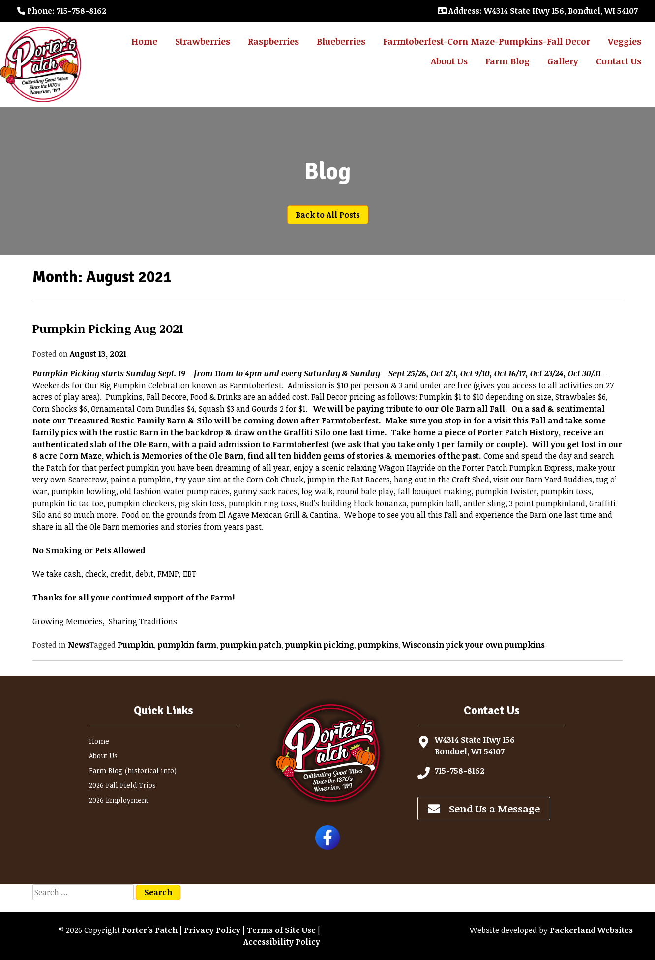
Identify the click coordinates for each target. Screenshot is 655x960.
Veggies (624, 41)
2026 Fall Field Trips (122, 785)
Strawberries (202, 41)
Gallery (562, 61)
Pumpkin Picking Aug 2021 (107, 328)
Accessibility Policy (281, 941)
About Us (449, 61)
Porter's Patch (150, 930)
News (78, 644)
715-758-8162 (459, 770)
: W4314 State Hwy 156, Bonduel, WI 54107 (538, 10)
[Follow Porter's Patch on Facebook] (327, 846)
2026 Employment (119, 800)
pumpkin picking (319, 644)
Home (144, 41)
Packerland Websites (591, 930)
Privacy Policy (212, 930)
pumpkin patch (250, 644)
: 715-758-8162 (61, 10)
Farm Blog (507, 61)
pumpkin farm (187, 644)
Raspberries (273, 41)
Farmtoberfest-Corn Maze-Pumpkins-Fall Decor (486, 41)
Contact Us (618, 61)
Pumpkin (136, 644)
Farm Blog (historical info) (133, 770)
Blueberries (341, 41)
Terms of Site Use (281, 930)
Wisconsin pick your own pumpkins (473, 644)
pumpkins (378, 644)
